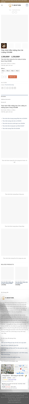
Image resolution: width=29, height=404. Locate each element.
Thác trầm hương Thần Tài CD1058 (11, 128)
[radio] (3, 71)
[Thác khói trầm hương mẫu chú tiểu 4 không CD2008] (7, 273)
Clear (2, 72)
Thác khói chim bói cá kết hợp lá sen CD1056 (14, 123)
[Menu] (2, 5)
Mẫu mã (2, 68)
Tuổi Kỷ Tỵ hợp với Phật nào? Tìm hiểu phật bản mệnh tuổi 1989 (14, 349)
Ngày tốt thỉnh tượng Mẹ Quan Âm (9, 345)
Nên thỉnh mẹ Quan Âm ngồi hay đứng (10, 357)
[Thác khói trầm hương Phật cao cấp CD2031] (21, 273)
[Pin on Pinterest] (12, 88)
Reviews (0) (3, 102)
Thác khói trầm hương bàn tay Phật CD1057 (13, 126)
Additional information (5, 99)
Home (10, 9)
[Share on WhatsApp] (2, 88)
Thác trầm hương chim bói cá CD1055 (12, 121)
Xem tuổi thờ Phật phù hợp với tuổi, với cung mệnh (13, 342)
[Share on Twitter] (7, 88)
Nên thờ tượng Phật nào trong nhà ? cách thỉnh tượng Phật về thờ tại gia (14, 353)
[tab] (14, 96)
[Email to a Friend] (10, 88)
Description (3, 96)
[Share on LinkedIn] (15, 88)
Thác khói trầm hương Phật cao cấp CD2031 (21, 283)
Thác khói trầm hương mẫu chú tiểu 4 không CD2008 (7, 283)
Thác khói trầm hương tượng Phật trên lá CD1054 (15, 118)
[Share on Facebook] (5, 88)
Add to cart (13, 76)
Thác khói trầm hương (16, 9)
